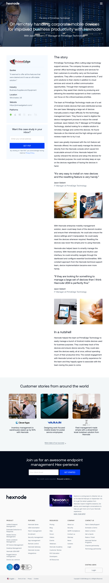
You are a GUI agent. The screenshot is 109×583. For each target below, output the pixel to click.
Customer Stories (55, 550)
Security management (35, 537)
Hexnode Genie (33, 524)
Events (52, 540)
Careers (70, 544)
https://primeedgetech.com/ (21, 105)
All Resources (54, 560)
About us (70, 524)
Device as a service (13, 560)
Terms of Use (22, 578)
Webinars (53, 544)
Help (51, 531)
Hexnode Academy (56, 547)
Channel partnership (92, 545)
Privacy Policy (30, 153)
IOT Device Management (14, 545)
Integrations (32, 553)
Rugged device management (11, 555)
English (10, 579)
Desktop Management (14, 548)
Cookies (36, 578)
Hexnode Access (33, 550)
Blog (51, 528)
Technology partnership (93, 549)
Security (70, 528)
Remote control (33, 544)
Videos (52, 537)
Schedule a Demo (91, 528)
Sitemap (70, 537)
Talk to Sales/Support (92, 524)
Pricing (52, 524)
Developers (53, 556)
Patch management (35, 531)
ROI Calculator (54, 553)
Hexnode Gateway (34, 547)
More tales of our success (54, 443)
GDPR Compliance (73, 531)
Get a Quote (89, 534)
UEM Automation (33, 528)
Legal (69, 547)
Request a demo (63, 479)
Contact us (71, 534)
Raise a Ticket (90, 537)
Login (94, 570)
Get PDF (27, 146)
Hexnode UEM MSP (12, 551)
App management (34, 540)
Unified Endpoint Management (11, 525)
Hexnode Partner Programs (91, 541)
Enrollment (31, 534)
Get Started (69, 472)
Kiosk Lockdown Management (11, 541)
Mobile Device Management (11, 536)
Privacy (30, 578)
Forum (52, 534)
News (69, 540)
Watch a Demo (90, 531)
